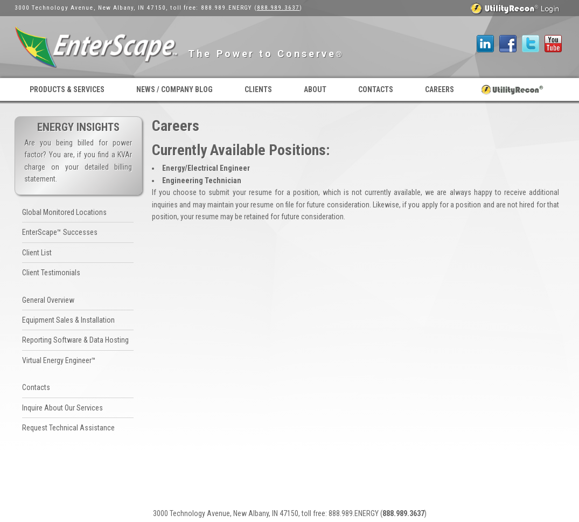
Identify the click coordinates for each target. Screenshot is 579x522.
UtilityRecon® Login (513, 89)
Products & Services (67, 89)
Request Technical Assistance (68, 427)
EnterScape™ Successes (59, 232)
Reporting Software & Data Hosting (75, 340)
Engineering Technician (201, 180)
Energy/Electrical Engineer (206, 168)
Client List (37, 252)
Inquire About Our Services (62, 407)
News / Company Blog (174, 89)
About (315, 89)
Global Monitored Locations (64, 212)
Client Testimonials (51, 272)
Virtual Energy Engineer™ (59, 360)
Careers (439, 89)
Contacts (375, 89)
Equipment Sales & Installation (68, 320)
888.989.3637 (278, 7)
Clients (258, 89)
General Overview (48, 300)
